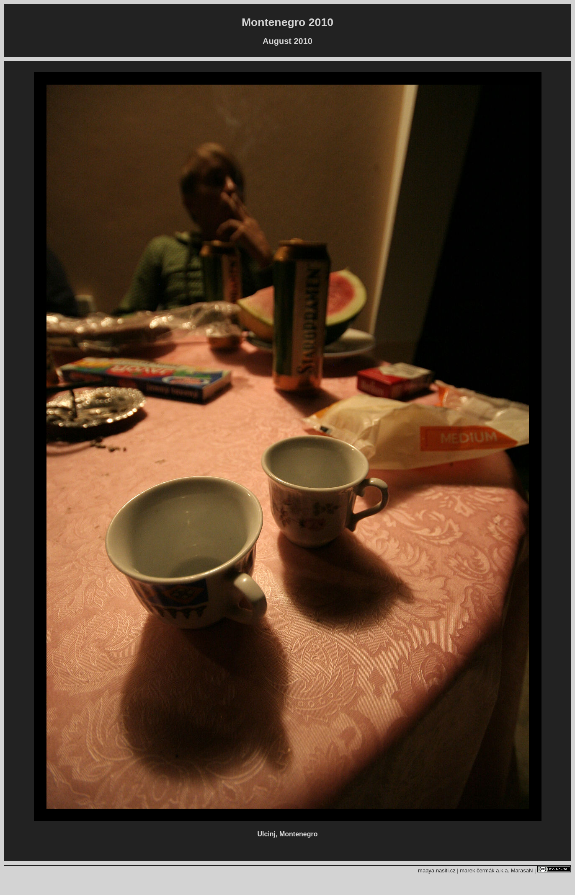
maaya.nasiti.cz (437, 870)
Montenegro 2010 (287, 22)
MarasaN (522, 870)
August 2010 (287, 41)
